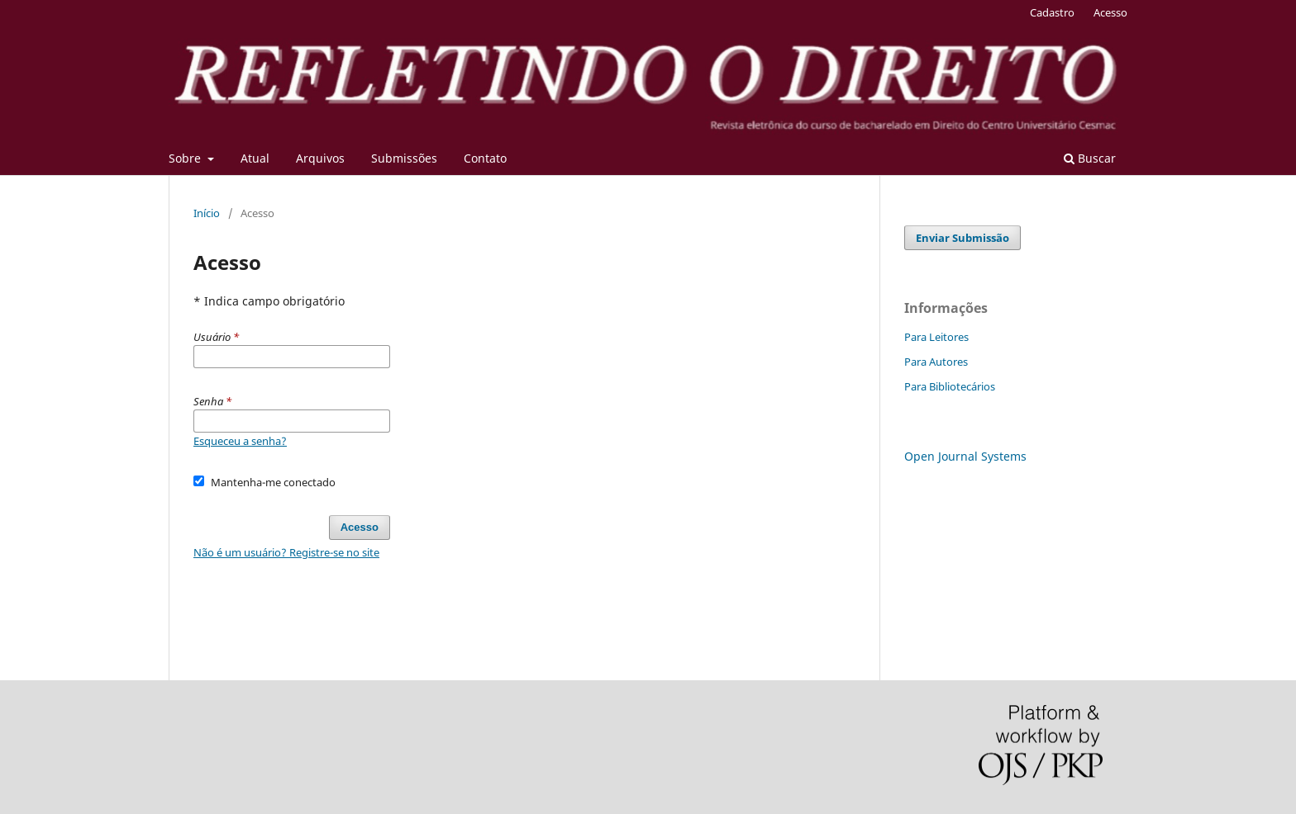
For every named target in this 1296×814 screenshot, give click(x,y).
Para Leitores (936, 336)
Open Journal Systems (965, 456)
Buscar (1090, 158)
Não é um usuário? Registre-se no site (286, 552)
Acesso (1110, 12)
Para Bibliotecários (949, 386)
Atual (255, 158)
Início (206, 213)
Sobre (186, 158)
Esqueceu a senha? (240, 440)
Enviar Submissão (962, 237)
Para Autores (936, 361)
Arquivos (320, 158)
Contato (485, 158)
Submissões (404, 158)
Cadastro (1052, 12)
